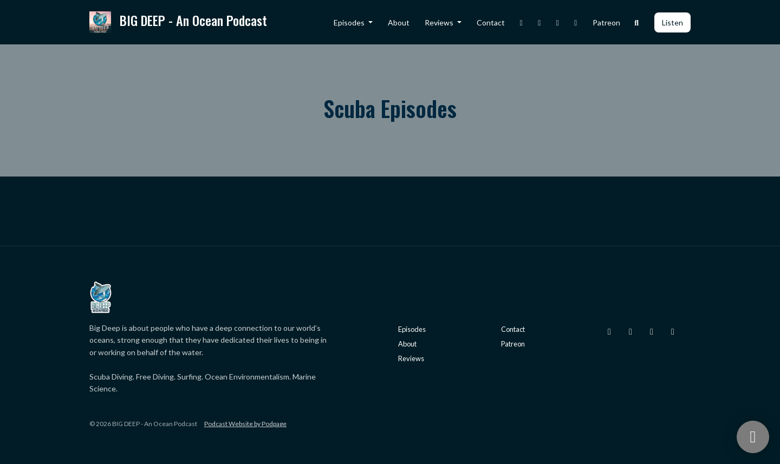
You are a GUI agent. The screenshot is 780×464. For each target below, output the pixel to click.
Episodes (350, 22)
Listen (672, 22)
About (399, 22)
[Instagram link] (521, 22)
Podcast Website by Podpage (245, 424)
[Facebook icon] (651, 331)
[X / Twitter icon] (630, 331)
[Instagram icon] (609, 331)
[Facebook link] (558, 22)
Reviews (440, 22)
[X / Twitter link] (539, 22)
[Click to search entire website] (637, 22)
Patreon (606, 22)
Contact (491, 22)
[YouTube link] (576, 22)
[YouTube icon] (672, 331)
